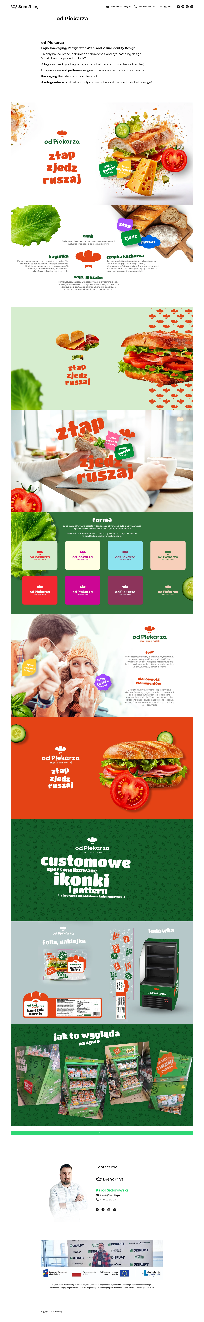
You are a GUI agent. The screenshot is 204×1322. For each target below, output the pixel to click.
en (165, 6)
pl (161, 6)
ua (169, 6)
